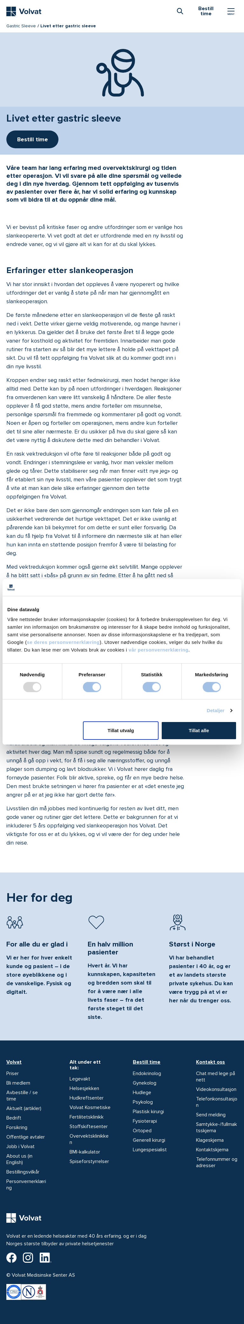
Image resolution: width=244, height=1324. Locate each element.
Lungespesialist (150, 1150)
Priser (12, 1073)
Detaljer (216, 710)
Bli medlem (18, 1083)
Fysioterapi (145, 1121)
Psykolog (143, 1102)
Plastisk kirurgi (148, 1111)
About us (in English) (19, 1159)
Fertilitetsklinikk (87, 1117)
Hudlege (142, 1092)
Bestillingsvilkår (22, 1172)
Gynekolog (144, 1083)
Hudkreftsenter (87, 1098)
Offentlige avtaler (25, 1137)
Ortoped (142, 1130)
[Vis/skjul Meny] (231, 11)
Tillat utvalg (121, 730)
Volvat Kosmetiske (90, 1107)
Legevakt (80, 1079)
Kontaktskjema (212, 1150)
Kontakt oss (210, 1062)
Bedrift (13, 1118)
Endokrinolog (147, 1073)
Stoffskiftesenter (89, 1126)
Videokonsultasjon (216, 1089)
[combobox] (180, 11)
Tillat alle (199, 730)
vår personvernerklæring (158, 649)
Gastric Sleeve (21, 26)
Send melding (211, 1115)
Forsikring (16, 1127)
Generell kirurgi (149, 1140)
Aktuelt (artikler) (23, 1108)
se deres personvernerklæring (63, 642)
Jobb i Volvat (20, 1146)
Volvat (14, 1062)
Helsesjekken (84, 1088)
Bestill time (146, 1062)
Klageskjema (210, 1140)
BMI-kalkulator (85, 1152)
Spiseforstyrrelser (89, 1161)
